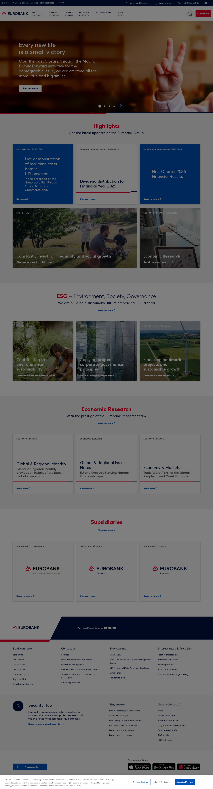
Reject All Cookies (162, 782)
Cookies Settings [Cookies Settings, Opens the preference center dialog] (140, 782)
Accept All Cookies (185, 782)
